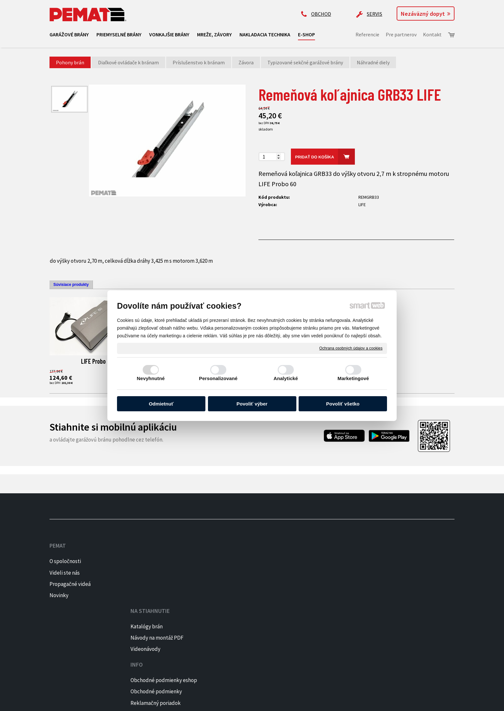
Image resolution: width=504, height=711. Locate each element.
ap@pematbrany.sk (322, 580)
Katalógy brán (149, 561)
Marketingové (353, 378)
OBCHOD (321, 14)
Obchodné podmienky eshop (250, 561)
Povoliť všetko (343, 403)
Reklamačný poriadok (242, 584)
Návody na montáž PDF (159, 572)
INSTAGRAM (407, 572)
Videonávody (148, 584)
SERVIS (374, 14)
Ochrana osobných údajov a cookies (350, 348)
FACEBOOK (405, 561)
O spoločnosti (65, 561)
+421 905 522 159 (318, 555)
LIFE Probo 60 (97, 361)
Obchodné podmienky (242, 572)
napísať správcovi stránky (154, 701)
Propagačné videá (70, 584)
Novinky (59, 595)
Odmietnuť (161, 403)
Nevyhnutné (151, 378)
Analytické (286, 378)
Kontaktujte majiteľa (324, 605)
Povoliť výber (252, 403)
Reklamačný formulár (241, 595)
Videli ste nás (65, 572)
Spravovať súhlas (260, 701)
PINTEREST (407, 584)
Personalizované (218, 378)
